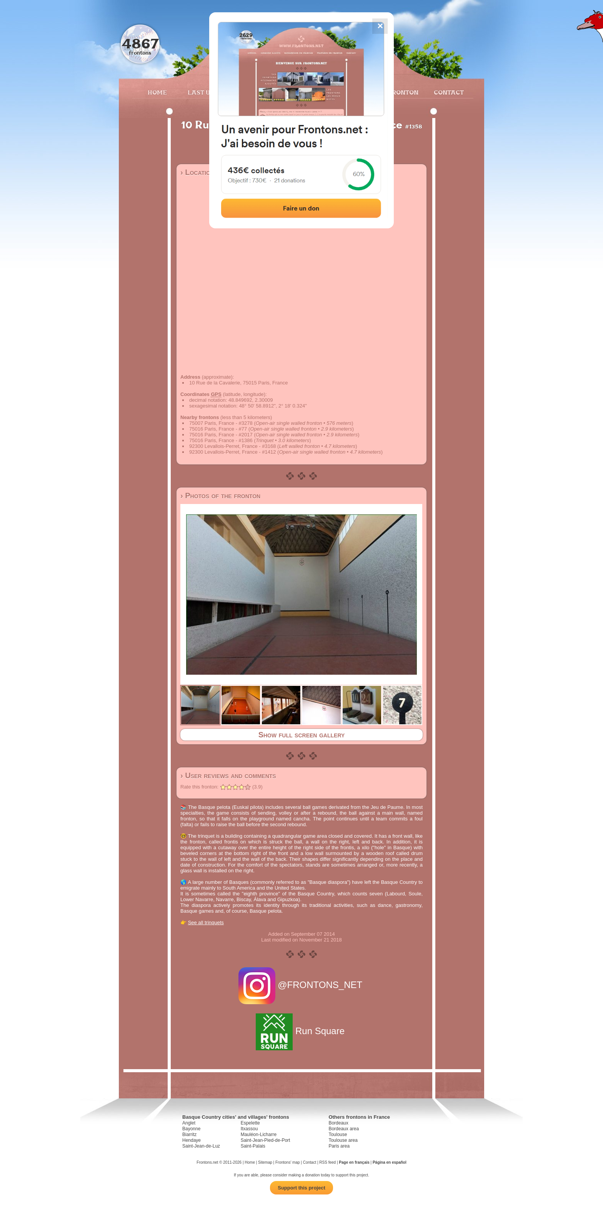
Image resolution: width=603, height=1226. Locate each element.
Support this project (301, 1188)
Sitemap (265, 1162)
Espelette (250, 1123)
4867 (140, 43)
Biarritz (189, 1134)
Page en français (354, 1162)
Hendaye (191, 1140)
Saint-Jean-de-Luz (201, 1146)
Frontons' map (287, 1162)
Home (157, 92)
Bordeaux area (343, 1128)
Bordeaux (338, 1123)
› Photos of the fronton (220, 495)
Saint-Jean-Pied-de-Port (265, 1140)
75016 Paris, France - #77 (218, 429)
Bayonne (191, 1128)
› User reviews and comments (228, 775)
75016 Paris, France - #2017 (221, 435)
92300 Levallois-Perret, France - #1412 (232, 452)
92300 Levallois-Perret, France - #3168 (232, 446)
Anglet (188, 1123)
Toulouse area (342, 1140)
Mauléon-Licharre (259, 1134)
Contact (448, 92)
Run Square (301, 1031)
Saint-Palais (253, 1146)
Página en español (389, 1162)
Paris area (339, 1146)
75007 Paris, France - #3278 (221, 423)
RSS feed (327, 1162)
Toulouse (337, 1134)
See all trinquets (206, 922)
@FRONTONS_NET (301, 985)
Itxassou (249, 1128)
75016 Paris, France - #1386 (221, 440)
